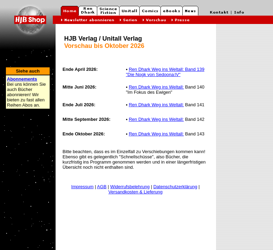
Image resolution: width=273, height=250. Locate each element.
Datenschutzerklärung (175, 186)
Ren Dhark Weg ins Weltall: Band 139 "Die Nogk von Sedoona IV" (165, 72)
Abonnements (22, 79)
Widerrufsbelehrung (129, 186)
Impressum (82, 186)
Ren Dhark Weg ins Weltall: (156, 87)
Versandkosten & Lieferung (135, 191)
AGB (101, 186)
